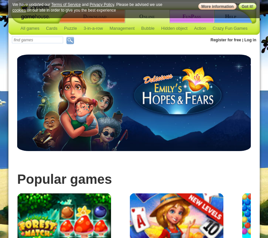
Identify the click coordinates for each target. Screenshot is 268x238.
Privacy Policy (102, 4)
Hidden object (174, 28)
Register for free (226, 40)
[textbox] (37, 40)
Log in (250, 40)
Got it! (247, 6)
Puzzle (70, 28)
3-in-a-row (93, 28)
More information (217, 6)
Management (121, 28)
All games (29, 28)
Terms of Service (66, 4)
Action (200, 28)
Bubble (147, 28)
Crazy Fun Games (229, 28)
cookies (19, 10)
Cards (51, 28)
